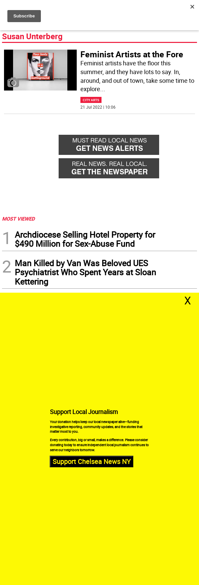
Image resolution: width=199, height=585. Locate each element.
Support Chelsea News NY (92, 461)
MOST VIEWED (18, 218)
